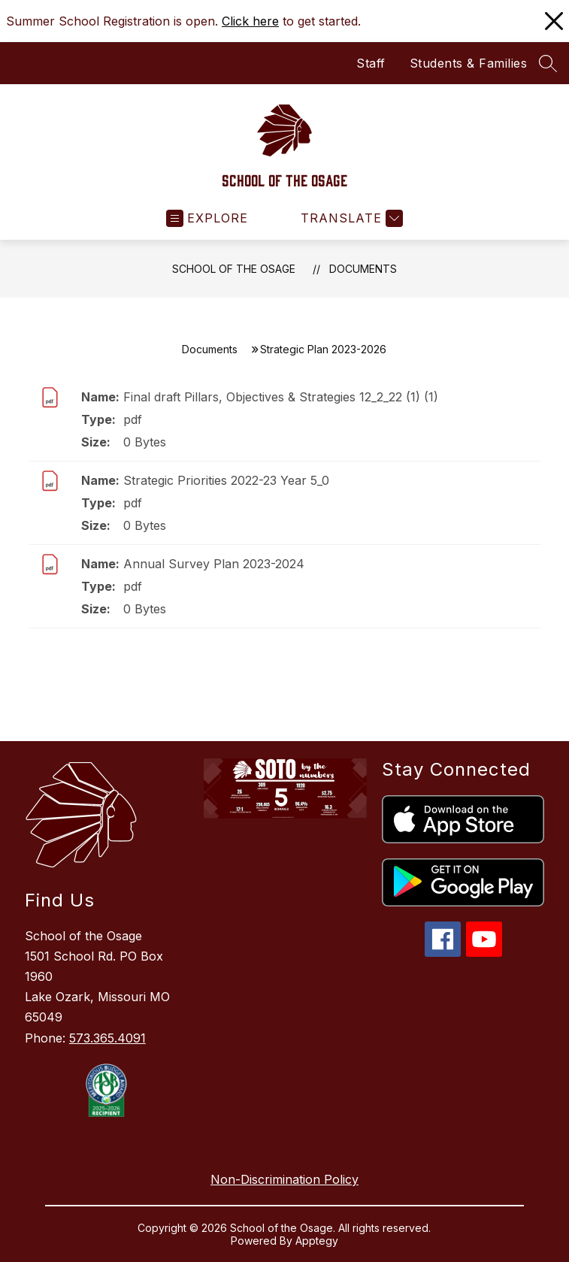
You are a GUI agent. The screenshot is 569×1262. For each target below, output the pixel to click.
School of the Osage (233, 268)
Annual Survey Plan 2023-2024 (213, 563)
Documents (363, 268)
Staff (371, 63)
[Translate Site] (350, 218)
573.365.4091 (107, 1038)
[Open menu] (207, 218)
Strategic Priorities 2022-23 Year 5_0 (226, 480)
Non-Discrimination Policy (284, 1179)
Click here (250, 21)
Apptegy (316, 1240)
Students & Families (469, 63)
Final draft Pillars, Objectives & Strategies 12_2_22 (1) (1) (280, 396)
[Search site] (548, 63)
